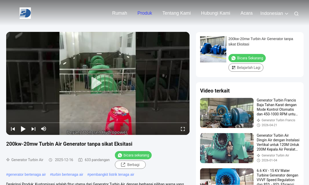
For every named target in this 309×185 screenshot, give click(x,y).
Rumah (119, 13)
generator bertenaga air (27, 174)
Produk (145, 13)
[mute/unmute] (44, 129)
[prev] (13, 129)
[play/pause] (23, 129)
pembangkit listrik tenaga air (111, 174)
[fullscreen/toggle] (183, 129)
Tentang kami (176, 13)
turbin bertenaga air (67, 174)
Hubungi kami (215, 13)
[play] (97, 83)
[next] (33, 129)
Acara (247, 13)
